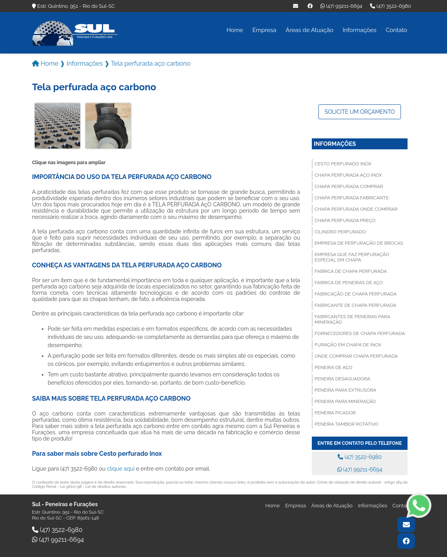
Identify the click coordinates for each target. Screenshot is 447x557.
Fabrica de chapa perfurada (351, 270)
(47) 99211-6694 (341, 6)
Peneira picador (335, 412)
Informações (359, 30)
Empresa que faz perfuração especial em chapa (352, 256)
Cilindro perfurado (340, 231)
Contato (396, 30)
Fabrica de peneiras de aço (349, 282)
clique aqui (120, 468)
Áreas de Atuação (309, 30)
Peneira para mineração (345, 400)
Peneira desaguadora (342, 378)
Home (235, 30)
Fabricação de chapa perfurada (356, 293)
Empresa (264, 30)
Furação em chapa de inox (348, 344)
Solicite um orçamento (360, 111)
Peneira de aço (333, 366)
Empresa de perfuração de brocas (359, 242)
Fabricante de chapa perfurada (355, 304)
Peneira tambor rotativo (346, 423)
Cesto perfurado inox (343, 163)
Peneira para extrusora (345, 389)
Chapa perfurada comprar (349, 185)
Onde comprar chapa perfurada (356, 355)
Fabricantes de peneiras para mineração (352, 318)
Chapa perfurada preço (345, 219)
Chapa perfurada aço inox (348, 174)
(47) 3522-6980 (390, 6)
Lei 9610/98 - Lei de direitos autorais (93, 486)
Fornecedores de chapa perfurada (360, 332)
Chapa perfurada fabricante (352, 197)
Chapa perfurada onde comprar (356, 208)
